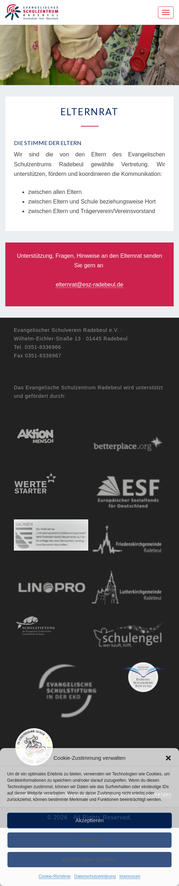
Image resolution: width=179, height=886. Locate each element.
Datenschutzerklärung (95, 876)
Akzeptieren (89, 820)
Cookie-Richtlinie (54, 876)
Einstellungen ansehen (90, 859)
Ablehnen (89, 840)
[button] (168, 758)
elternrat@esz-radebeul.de (89, 285)
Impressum (129, 876)
